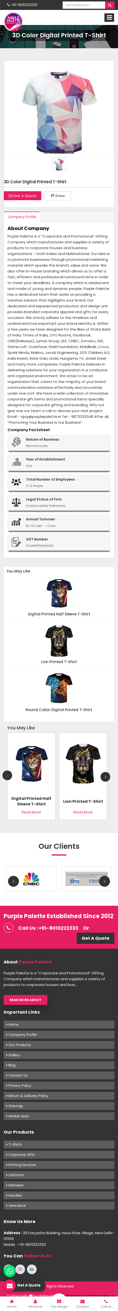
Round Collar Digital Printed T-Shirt (59, 710)
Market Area (17, 1116)
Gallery (13, 1055)
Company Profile (22, 217)
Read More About (25, 1000)
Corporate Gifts (20, 1154)
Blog (11, 1065)
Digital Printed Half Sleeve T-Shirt (59, 614)
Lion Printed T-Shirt (59, 662)
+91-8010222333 (22, 4)
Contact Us (17, 1075)
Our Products (18, 1044)
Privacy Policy (18, 1085)
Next (105, 777)
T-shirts (14, 1144)
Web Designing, (71, 1296)
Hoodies (14, 1195)
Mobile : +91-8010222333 (25, 1244)
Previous (7, 775)
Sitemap (14, 1106)
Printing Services (21, 1164)
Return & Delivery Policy (27, 1095)
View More (16, 1205)
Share (58, 195)
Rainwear (15, 1185)
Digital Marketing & (99, 1296)
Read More (31, 812)
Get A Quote (22, 195)
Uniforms (15, 1175)
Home (12, 1024)
